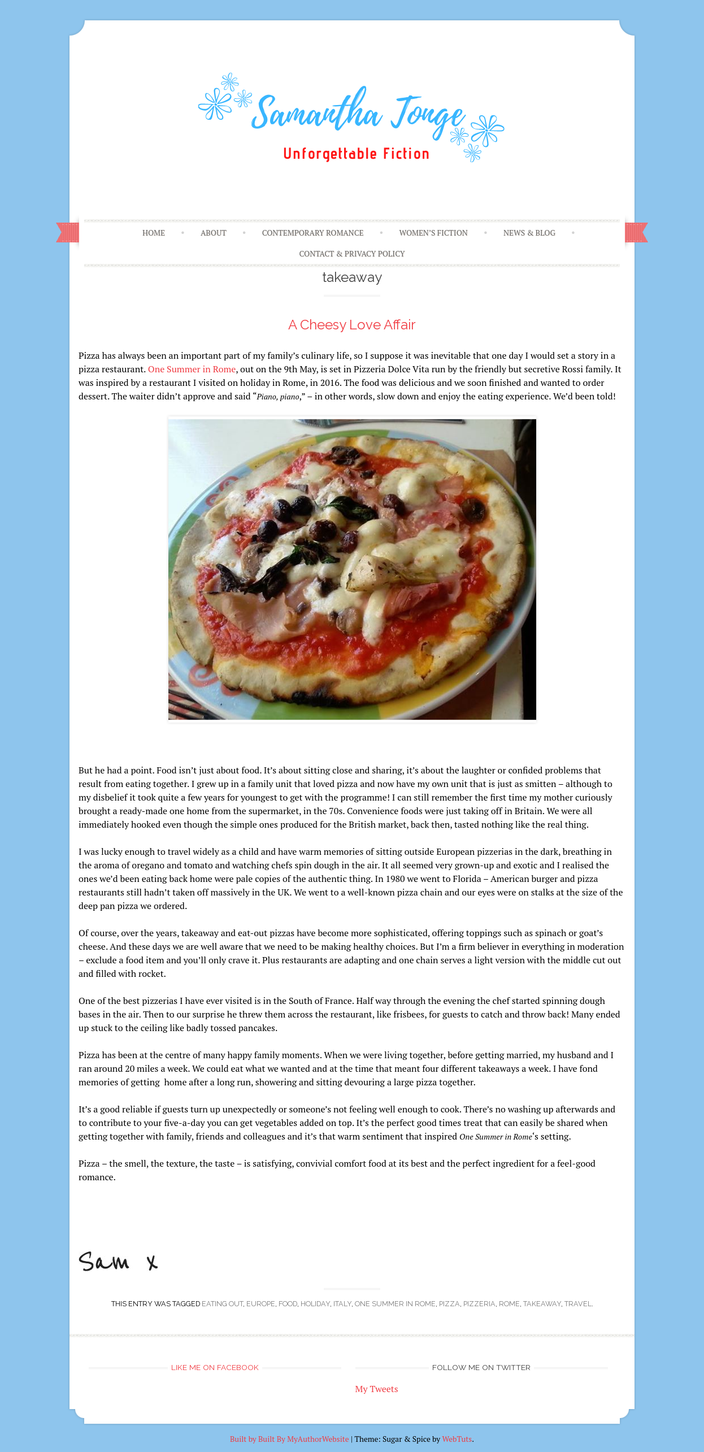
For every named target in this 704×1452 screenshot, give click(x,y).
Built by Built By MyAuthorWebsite (289, 1439)
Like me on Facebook (215, 1367)
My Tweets (376, 1389)
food (288, 1303)
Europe (260, 1303)
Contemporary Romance (313, 233)
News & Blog (529, 233)
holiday (315, 1303)
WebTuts (457, 1439)
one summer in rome (395, 1303)
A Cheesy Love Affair (352, 324)
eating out (222, 1303)
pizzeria (479, 1303)
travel (578, 1303)
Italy (342, 1303)
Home (153, 233)
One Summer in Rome (192, 369)
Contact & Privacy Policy (352, 254)
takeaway (542, 1303)
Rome (509, 1303)
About (214, 233)
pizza (449, 1303)
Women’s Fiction (433, 233)
